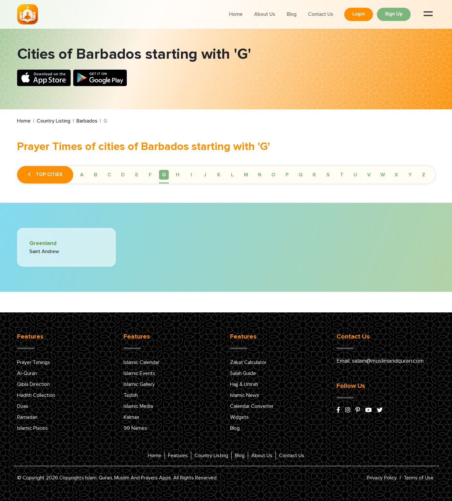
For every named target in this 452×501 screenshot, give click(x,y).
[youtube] (368, 410)
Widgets (239, 417)
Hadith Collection (36, 395)
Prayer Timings (33, 362)
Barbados (86, 120)
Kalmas (131, 417)
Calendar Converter (252, 406)
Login (358, 14)
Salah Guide (243, 373)
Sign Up (394, 14)
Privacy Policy (382, 477)
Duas (22, 406)
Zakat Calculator (248, 362)
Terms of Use (419, 477)
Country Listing (53, 120)
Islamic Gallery (139, 384)
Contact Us (320, 14)
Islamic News (244, 395)
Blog (291, 14)
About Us (264, 14)
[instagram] (347, 410)
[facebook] (338, 410)
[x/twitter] (380, 410)
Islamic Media (138, 406)
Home (236, 14)
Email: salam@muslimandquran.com (380, 361)
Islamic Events (139, 373)
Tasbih (131, 395)
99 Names (135, 428)
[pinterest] (358, 410)
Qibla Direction (33, 384)
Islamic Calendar (141, 362)
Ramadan (27, 417)
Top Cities (45, 175)
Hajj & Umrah (244, 384)
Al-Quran (27, 373)
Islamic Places (32, 428)
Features (178, 455)
